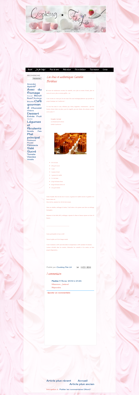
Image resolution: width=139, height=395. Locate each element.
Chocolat (36, 108)
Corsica (105, 70)
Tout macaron (94, 70)
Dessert (33, 113)
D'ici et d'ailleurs (80, 70)
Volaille (30, 159)
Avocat (29, 96)
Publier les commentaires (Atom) (75, 389)
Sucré (31, 151)
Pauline (55, 281)
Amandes (31, 84)
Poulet (30, 143)
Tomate (31, 154)
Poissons (31, 140)
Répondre (56, 287)
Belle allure (67, 70)
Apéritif (31, 86)
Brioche (30, 102)
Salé (30, 148)
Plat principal (33, 135)
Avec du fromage (34, 91)
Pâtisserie (32, 145)
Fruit (39, 116)
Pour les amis (54, 70)
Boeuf (30, 98)
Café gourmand (34, 104)
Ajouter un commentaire (58, 293)
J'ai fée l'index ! (41, 70)
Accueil (30, 70)
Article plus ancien (82, 384)
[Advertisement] (70, 49)
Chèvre (30, 110)
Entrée (31, 116)
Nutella (30, 131)
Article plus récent (58, 380)
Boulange (38, 98)
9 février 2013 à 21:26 (70, 281)
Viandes (31, 157)
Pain (40, 131)
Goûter (30, 119)
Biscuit (38, 95)
